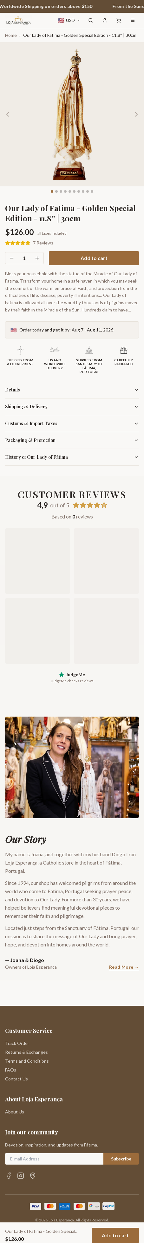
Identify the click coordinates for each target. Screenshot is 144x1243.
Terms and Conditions (27, 1035)
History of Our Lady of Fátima (72, 457)
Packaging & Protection (72, 440)
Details (72, 390)
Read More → (124, 967)
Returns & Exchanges (26, 1026)
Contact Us (16, 1053)
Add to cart (94, 258)
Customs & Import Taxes (72, 423)
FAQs (10, 1044)
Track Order (17, 1017)
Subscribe (121, 1133)
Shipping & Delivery (72, 407)
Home (11, 35)
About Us (14, 1086)
